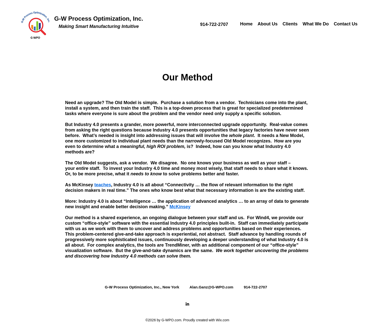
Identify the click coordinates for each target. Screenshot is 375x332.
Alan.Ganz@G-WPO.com (211, 287)
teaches (102, 184)
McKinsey (180, 206)
